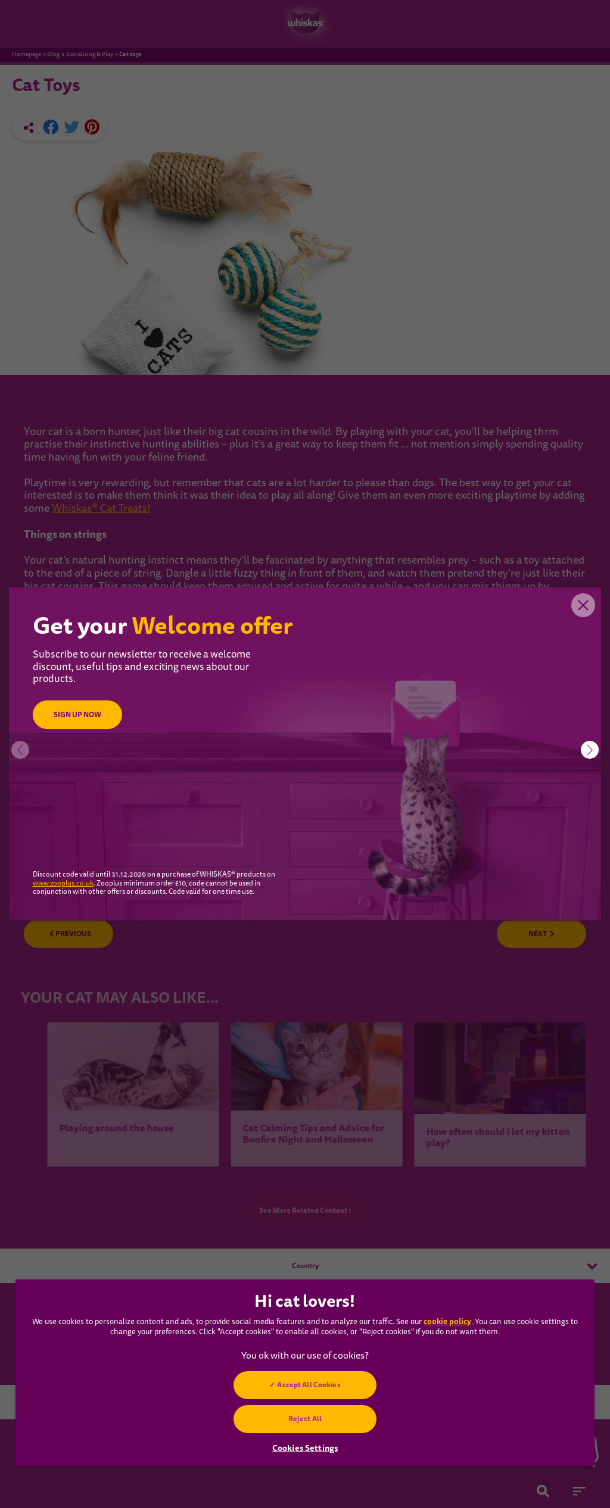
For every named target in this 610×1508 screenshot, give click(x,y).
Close (583, 605)
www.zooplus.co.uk (63, 884)
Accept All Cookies (308, 1384)
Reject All (305, 1418)
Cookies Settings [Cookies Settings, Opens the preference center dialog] (305, 1448)
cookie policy (447, 1321)
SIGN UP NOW (77, 714)
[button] (590, 750)
